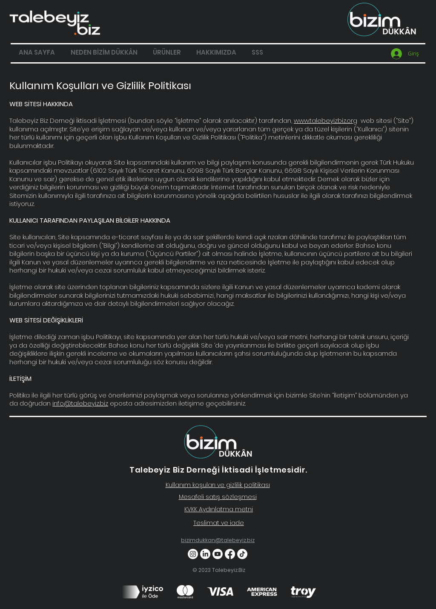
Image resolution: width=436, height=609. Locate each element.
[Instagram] (193, 554)
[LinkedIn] (205, 554)
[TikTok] (242, 554)
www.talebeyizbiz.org (325, 120)
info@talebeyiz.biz (80, 403)
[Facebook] (230, 554)
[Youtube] (217, 554)
